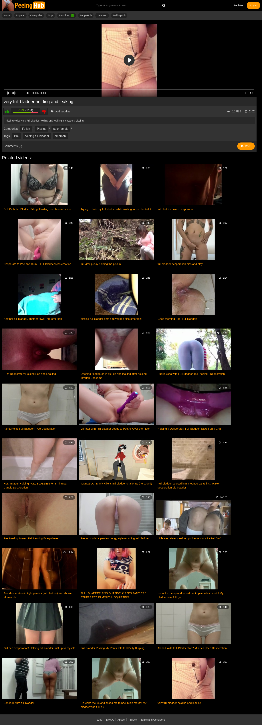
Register (238, 5)
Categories (36, 15)
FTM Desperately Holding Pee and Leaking (30, 373)
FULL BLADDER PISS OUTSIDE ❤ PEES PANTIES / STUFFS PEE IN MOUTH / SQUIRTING (113, 595)
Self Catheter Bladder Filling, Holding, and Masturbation (37, 209)
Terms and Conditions (153, 719)
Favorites (66, 15)
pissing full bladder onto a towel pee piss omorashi (111, 318)
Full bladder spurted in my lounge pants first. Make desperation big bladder (188, 485)
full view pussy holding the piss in (101, 263)
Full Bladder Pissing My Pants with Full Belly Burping (112, 648)
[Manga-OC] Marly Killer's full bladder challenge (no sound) (116, 483)
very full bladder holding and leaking (179, 702)
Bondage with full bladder (19, 702)
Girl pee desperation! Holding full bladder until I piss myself (39, 648)
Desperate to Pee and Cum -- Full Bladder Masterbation (37, 263)
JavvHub (102, 15)
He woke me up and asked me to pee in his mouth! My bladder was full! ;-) (190, 595)
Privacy (132, 719)
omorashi (60, 136)
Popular (20, 15)
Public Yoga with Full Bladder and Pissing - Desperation (191, 373)
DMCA (110, 719)
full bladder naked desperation (176, 209)
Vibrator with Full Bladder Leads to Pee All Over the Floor (115, 428)
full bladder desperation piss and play (180, 263)
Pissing (41, 128)
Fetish (26, 128)
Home (7, 15)
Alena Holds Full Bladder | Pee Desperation (30, 428)
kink (16, 136)
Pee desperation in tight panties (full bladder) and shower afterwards (38, 595)
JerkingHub (119, 15)
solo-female (60, 128)
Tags (50, 15)
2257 (99, 719)
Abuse (121, 719)
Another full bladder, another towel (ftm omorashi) (33, 318)
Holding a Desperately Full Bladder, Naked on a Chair (190, 428)
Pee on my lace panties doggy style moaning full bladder (115, 538)
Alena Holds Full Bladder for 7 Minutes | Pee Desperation (192, 648)
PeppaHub (86, 15)
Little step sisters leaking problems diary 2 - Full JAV (189, 538)
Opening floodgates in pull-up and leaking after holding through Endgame (114, 375)
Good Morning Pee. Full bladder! (177, 318)
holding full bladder (37, 136)
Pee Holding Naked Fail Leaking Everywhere (31, 538)
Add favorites (60, 111)
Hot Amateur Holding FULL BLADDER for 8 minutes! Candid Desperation (35, 485)
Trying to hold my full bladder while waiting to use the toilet (116, 209)
